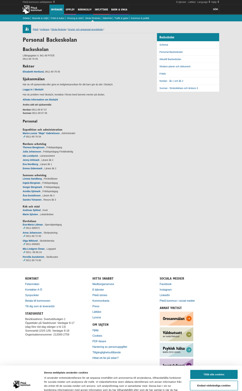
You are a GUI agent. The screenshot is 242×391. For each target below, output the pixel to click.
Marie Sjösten (30, 214)
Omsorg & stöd (75, 18)
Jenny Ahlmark (31, 160)
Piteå (35, 29)
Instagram (166, 289)
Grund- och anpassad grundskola (85, 29)
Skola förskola (92, 18)
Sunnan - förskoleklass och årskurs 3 (178, 88)
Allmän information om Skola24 (40, 99)
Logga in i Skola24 (33, 89)
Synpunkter (32, 295)
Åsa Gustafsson (32, 195)
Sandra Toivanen (32, 199)
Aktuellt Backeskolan (170, 59)
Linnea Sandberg (32, 178)
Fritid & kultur (57, 18)
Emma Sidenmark (33, 168)
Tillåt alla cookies (214, 351)
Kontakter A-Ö (33, 289)
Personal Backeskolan (171, 52)
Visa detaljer (182, 384)
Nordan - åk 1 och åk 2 (171, 81)
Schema (163, 44)
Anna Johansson (32, 232)
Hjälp (95, 330)
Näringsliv (85, 9)
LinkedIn (165, 295)
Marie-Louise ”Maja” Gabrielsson (41, 133)
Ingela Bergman (31, 183)
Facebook (166, 284)
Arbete (26, 18)
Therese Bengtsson (34, 147)
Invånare (57, 9)
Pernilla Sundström (33, 257)
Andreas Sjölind (32, 210)
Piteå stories (99, 295)
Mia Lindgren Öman (34, 248)
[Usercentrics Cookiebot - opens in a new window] (21, 384)
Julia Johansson (32, 151)
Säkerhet (107, 18)
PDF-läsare (99, 341)
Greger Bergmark (32, 187)
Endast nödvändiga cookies (214, 362)
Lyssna (96, 317)
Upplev (70, 9)
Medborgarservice (103, 284)
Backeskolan (166, 37)
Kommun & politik (140, 18)
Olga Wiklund (30, 240)
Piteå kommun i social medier (177, 300)
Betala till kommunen (37, 300)
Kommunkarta (100, 300)
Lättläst (192, 2)
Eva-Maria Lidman (33, 224)
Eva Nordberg (30, 164)
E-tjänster (181, 2)
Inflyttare (101, 9)
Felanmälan (32, 284)
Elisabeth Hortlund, (33, 71)
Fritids (162, 73)
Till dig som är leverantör (40, 306)
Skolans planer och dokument (174, 66)
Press (95, 306)
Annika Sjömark (32, 191)
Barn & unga (119, 9)
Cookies (97, 335)
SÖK (215, 9)
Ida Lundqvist (30, 155)
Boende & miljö (40, 18)
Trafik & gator (121, 18)
